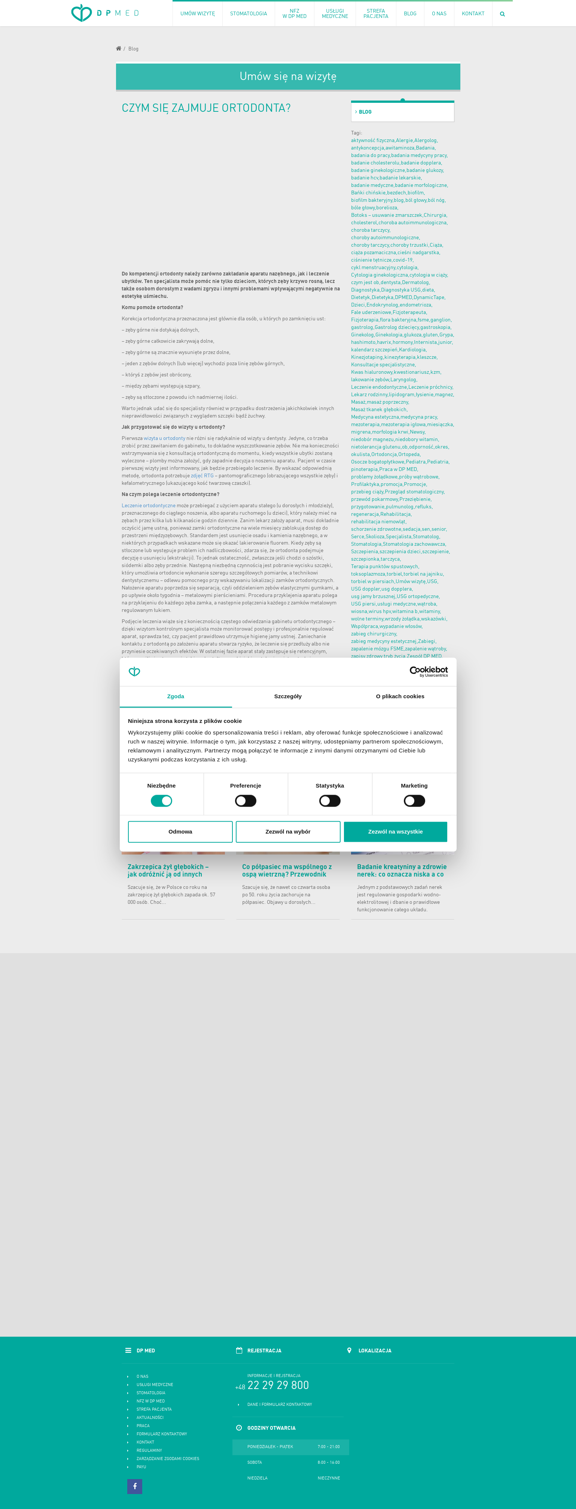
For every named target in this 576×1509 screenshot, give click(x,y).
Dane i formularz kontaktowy (279, 1405)
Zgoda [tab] (176, 696)
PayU (141, 1467)
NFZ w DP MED (151, 1401)
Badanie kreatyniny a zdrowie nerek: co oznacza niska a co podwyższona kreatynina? (402, 875)
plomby (158, 461)
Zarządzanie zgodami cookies (168, 1459)
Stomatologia (151, 1393)
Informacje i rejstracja (274, 1376)
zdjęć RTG (202, 475)
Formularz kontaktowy (162, 1434)
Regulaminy (149, 1451)
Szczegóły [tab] (288, 696)
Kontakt (145, 1443)
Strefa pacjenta (154, 1410)
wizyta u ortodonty (164, 438)
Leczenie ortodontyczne (149, 505)
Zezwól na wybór (287, 832)
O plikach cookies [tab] (400, 696)
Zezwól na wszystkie (395, 832)
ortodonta (168, 307)
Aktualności (150, 1418)
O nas (142, 1377)
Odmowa (180, 832)
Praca (143, 1426)
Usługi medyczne (155, 1385)
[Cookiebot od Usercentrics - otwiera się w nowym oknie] (415, 671)
